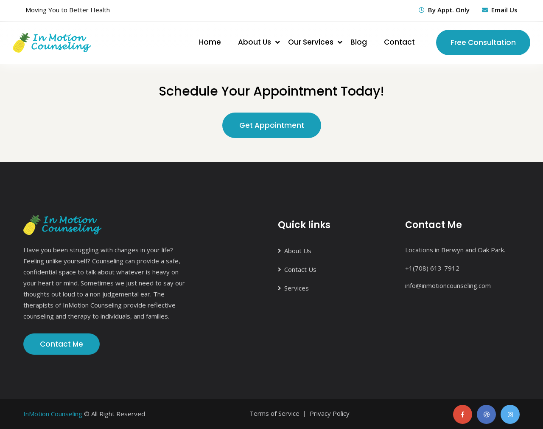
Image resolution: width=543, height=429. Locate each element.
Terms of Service (274, 413)
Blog (358, 42)
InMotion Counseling (52, 413)
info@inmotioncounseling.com (448, 285)
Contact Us (300, 269)
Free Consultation (483, 42)
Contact (399, 42)
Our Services (310, 42)
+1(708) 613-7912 (432, 268)
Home (210, 42)
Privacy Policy (330, 413)
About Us (254, 42)
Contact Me (61, 344)
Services (296, 288)
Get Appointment (271, 125)
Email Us (504, 10)
